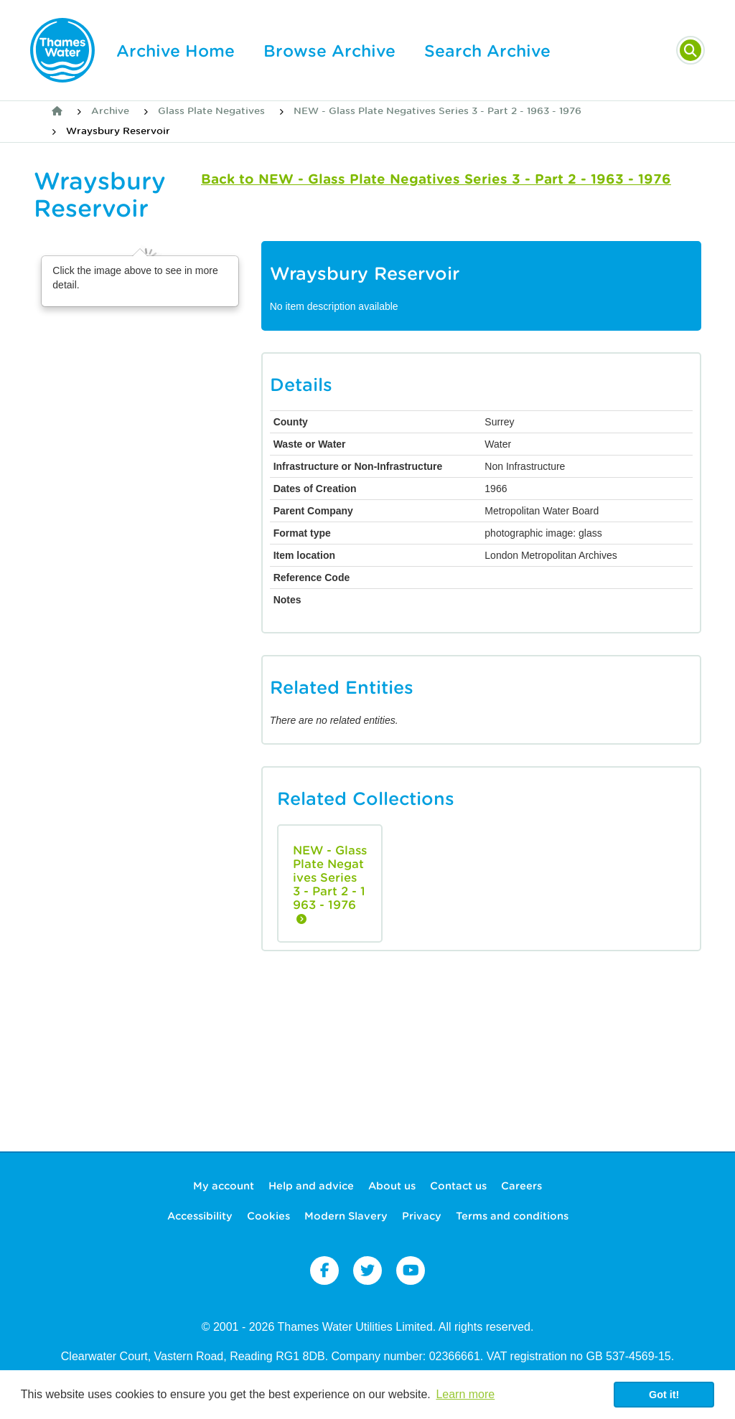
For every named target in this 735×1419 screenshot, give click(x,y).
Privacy (421, 1216)
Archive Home (175, 51)
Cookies (268, 1216)
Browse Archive (329, 51)
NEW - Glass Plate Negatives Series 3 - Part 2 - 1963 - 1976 (437, 110)
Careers (521, 1186)
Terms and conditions (512, 1216)
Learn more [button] (465, 1394)
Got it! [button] (664, 1394)
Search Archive (487, 51)
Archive (110, 110)
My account (223, 1186)
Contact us (458, 1186)
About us (392, 1186)
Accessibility (200, 1216)
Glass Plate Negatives (211, 110)
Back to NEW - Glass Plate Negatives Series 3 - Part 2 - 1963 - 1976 (436, 179)
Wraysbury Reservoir (118, 131)
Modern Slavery (346, 1216)
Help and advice (311, 1186)
